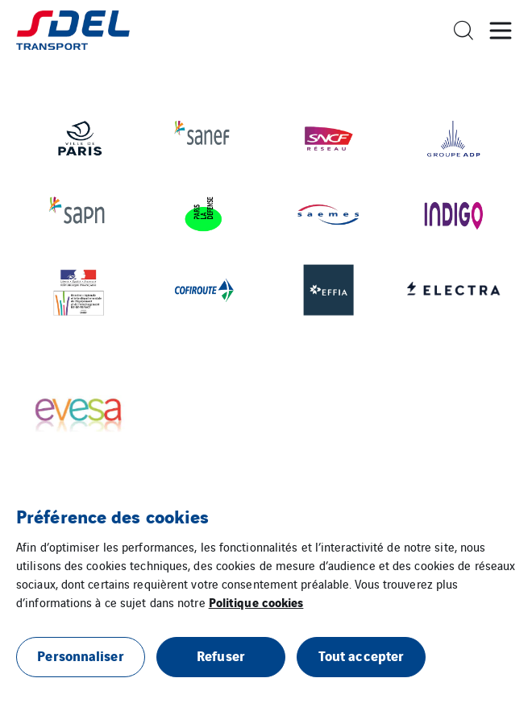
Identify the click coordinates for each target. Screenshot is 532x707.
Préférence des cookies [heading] (112, 515)
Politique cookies (256, 601)
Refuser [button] (221, 655)
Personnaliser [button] (80, 655)
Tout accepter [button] (361, 655)
